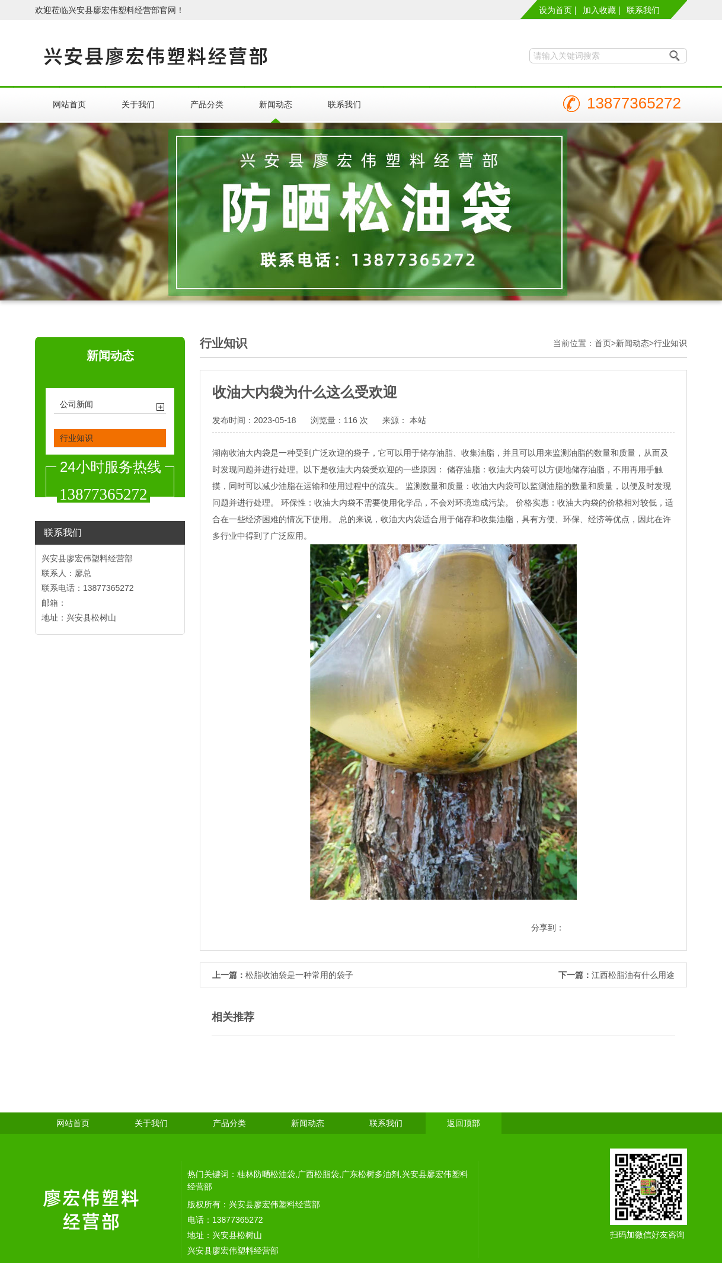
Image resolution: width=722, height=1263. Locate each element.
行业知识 (76, 438)
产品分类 (206, 104)
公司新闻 (76, 404)
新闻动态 (275, 104)
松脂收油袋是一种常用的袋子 (299, 975)
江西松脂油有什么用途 (633, 975)
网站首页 (69, 104)
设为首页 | (558, 10)
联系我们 (643, 10)
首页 (603, 343)
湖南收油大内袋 (241, 453)
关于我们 (138, 104)
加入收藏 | (602, 10)
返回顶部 (463, 1123)
